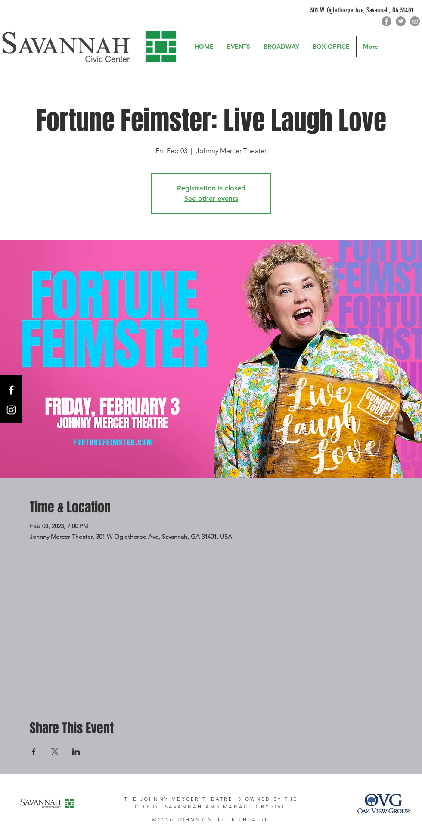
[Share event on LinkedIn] (76, 751)
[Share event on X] (55, 751)
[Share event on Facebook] (34, 751)
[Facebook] (386, 21)
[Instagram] (415, 21)
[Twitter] (401, 21)
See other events (211, 198)
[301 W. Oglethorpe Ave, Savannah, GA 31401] (364, 10)
